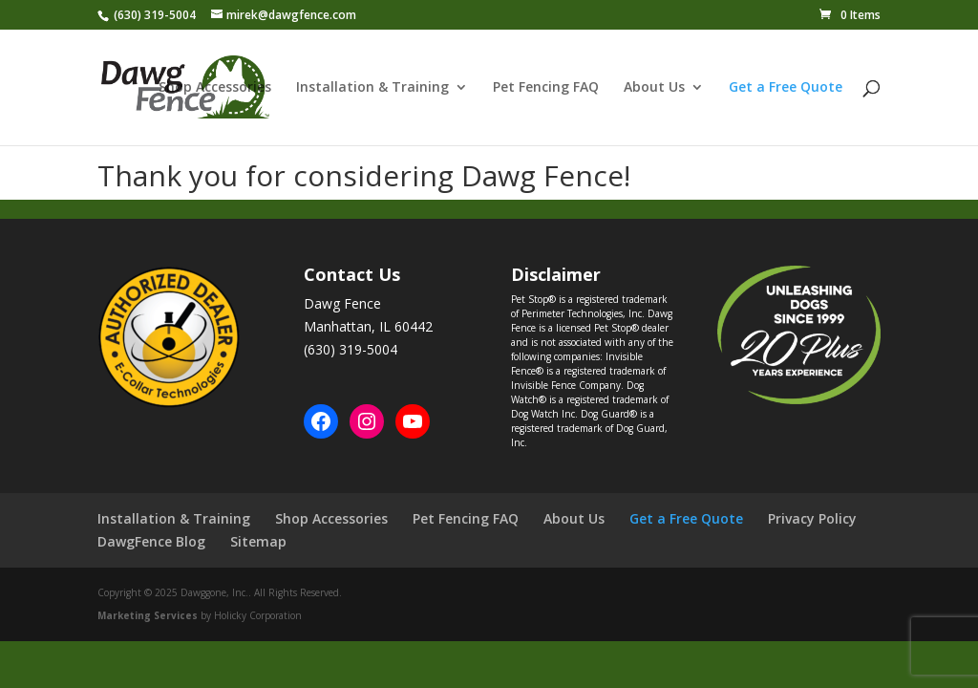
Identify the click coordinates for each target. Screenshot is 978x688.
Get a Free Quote (785, 88)
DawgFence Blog (151, 541)
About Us (654, 88)
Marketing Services (147, 615)
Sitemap (258, 541)
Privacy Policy (812, 518)
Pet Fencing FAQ (546, 88)
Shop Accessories (215, 88)
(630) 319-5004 (155, 15)
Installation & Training (372, 88)
